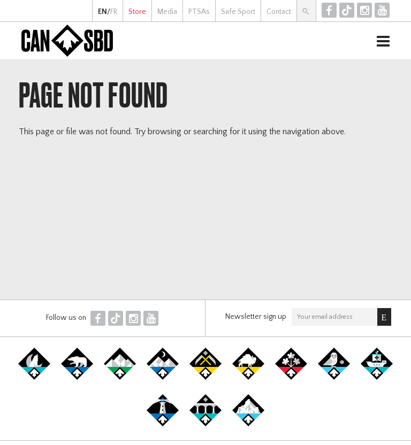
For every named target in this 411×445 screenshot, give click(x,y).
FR (113, 11)
